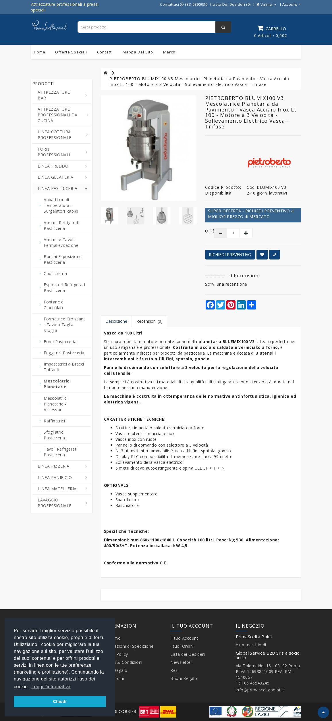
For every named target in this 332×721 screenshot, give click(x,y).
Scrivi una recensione (226, 284)
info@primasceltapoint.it (260, 690)
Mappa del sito (138, 52)
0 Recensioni (244, 275)
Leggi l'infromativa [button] (51, 686)
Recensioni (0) (149, 321)
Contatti (105, 52)
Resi (174, 670)
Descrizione (116, 321)
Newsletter (181, 662)
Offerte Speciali (71, 52)
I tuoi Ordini (182, 646)
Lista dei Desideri (187, 654)
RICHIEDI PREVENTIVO (230, 254)
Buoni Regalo (183, 678)
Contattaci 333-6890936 (183, 4)
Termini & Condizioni (121, 662)
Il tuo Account (184, 638)
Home (39, 52)
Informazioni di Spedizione (127, 646)
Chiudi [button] (59, 701)
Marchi (170, 52)
